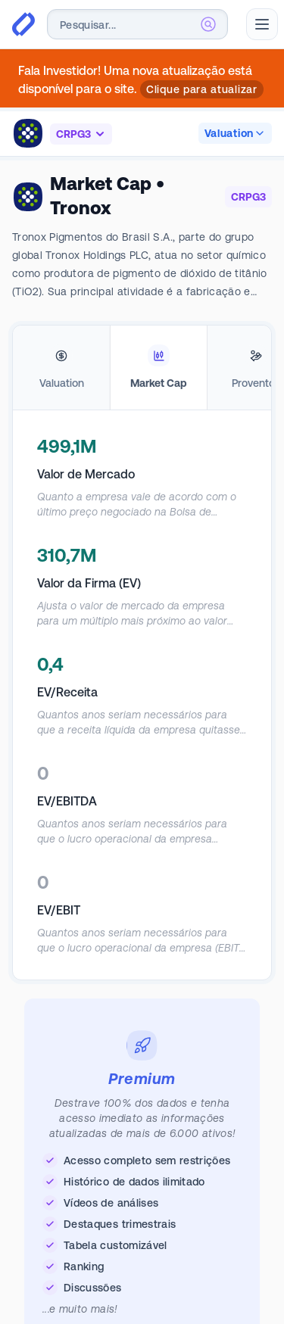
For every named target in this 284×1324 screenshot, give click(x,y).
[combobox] (137, 24)
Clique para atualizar (201, 89)
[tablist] (142, 368)
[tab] (61, 368)
